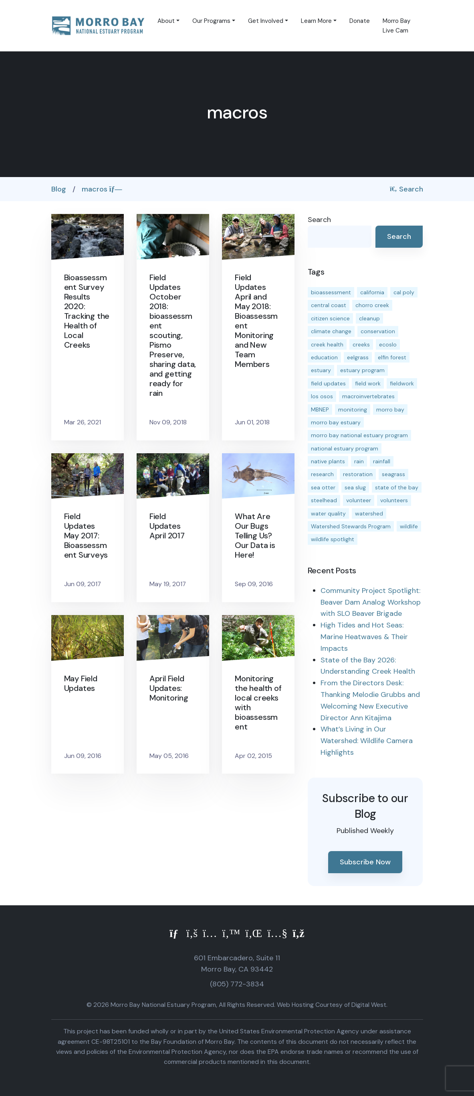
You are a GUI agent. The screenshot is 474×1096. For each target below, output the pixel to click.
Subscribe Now (365, 862)
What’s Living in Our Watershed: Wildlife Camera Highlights (367, 740)
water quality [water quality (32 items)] (328, 513)
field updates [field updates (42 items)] (328, 383)
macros (102, 189)
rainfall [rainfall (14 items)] (381, 461)
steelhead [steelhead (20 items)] (324, 500)
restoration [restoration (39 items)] (358, 474)
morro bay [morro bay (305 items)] (390, 409)
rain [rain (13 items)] (359, 461)
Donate (359, 21)
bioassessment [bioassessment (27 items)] (331, 292)
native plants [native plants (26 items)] (328, 461)
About (166, 21)
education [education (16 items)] (324, 357)
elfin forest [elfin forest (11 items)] (392, 357)
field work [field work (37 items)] (368, 383)
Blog (58, 189)
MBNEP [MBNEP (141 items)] (320, 409)
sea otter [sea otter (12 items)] (323, 487)
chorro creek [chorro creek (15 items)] (372, 305)
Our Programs (211, 21)
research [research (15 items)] (322, 474)
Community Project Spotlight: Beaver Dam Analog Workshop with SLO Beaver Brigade (371, 602)
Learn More (316, 21)
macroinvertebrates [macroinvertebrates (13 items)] (368, 396)
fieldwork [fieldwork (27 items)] (402, 383)
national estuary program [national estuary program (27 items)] (344, 448)
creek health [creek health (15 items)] (327, 344)
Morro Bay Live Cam (396, 26)
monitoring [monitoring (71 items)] (352, 409)
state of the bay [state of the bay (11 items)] (396, 487)
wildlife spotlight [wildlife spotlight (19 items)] (332, 539)
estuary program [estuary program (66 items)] (362, 370)
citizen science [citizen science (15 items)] (330, 318)
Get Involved (265, 21)
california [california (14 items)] (372, 292)
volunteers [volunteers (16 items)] (394, 500)
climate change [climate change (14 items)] (331, 331)
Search (406, 189)
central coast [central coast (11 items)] (328, 305)
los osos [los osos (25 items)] (322, 396)
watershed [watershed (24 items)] (369, 513)
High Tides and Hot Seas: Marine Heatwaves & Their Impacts (364, 636)
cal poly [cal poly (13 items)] (403, 292)
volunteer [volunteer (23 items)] (358, 500)
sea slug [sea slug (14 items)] (355, 487)
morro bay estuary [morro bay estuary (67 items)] (336, 422)
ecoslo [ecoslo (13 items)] (388, 344)
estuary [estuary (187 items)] (321, 370)
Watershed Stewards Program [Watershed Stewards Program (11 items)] (351, 526)
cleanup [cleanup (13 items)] (369, 318)
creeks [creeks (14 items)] (361, 344)
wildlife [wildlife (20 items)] (409, 526)
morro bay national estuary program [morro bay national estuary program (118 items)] (359, 435)
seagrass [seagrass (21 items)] (393, 474)
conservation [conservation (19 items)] (378, 331)
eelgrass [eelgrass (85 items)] (358, 357)
